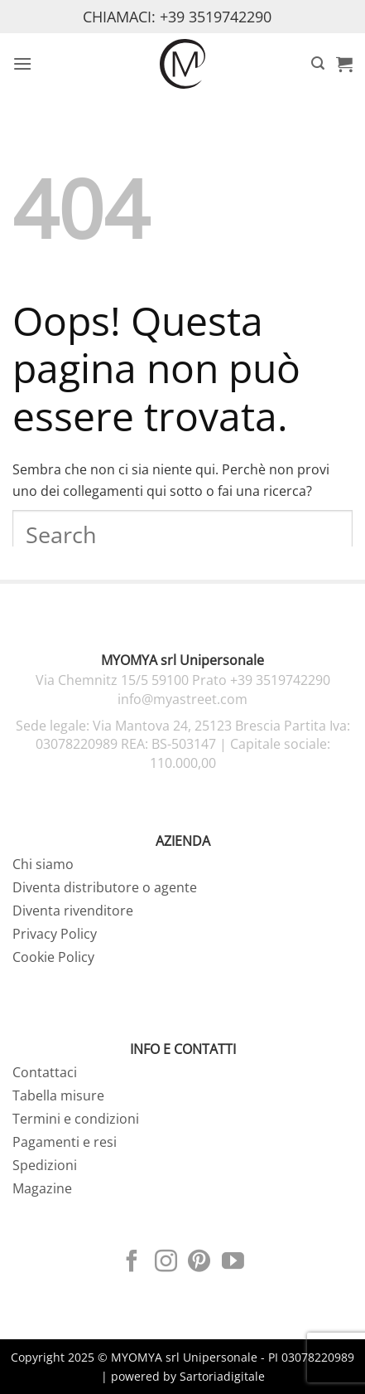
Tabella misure (58, 1095)
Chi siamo (43, 864)
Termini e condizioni (75, 1119)
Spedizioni (44, 1165)
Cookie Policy (53, 957)
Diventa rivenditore (72, 910)
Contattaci (44, 1072)
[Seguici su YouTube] (233, 1263)
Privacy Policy (54, 934)
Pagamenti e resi (64, 1142)
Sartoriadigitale (222, 1376)
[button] (22, 63)
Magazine (42, 1188)
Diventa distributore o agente (104, 887)
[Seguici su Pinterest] (199, 1263)
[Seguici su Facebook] (132, 1263)
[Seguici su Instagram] (166, 1263)
